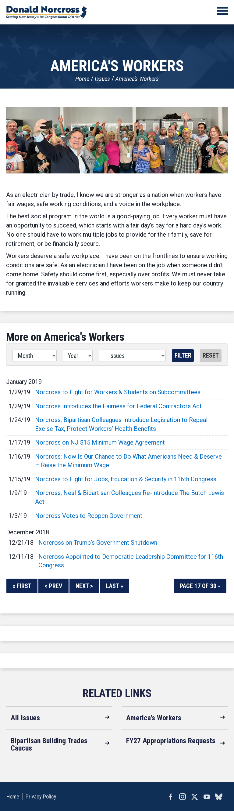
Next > (84, 586)
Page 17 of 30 (200, 586)
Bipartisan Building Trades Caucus (49, 744)
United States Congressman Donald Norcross (46, 12)
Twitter (194, 796)
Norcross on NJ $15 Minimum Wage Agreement (100, 442)
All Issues (25, 718)
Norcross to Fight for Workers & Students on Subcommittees (117, 392)
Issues (102, 78)
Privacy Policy (40, 796)
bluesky (219, 796)
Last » (114, 586)
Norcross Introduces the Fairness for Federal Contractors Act (118, 406)
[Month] (34, 356)
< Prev (53, 586)
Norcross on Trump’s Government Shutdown (97, 542)
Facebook (170, 796)
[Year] (77, 356)
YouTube (206, 796)
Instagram (182, 796)
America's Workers (137, 78)
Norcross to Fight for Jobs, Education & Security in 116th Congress (125, 479)
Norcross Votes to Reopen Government (88, 515)
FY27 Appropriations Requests (170, 740)
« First (21, 586)
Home (82, 78)
